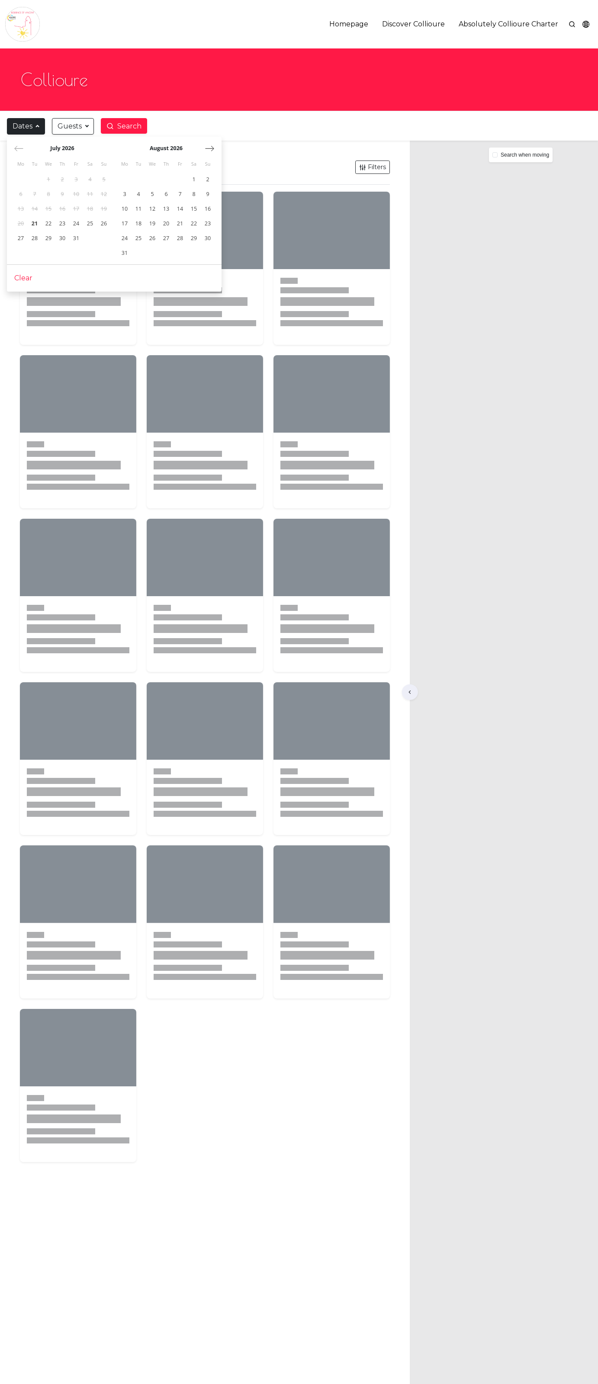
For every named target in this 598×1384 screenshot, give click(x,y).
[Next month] (210, 149)
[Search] (572, 24)
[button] (586, 24)
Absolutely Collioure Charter (508, 24)
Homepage (348, 24)
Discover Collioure (413, 24)
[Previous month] (19, 149)
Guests (70, 126)
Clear (24, 278)
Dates (22, 126)
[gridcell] (49, 180)
